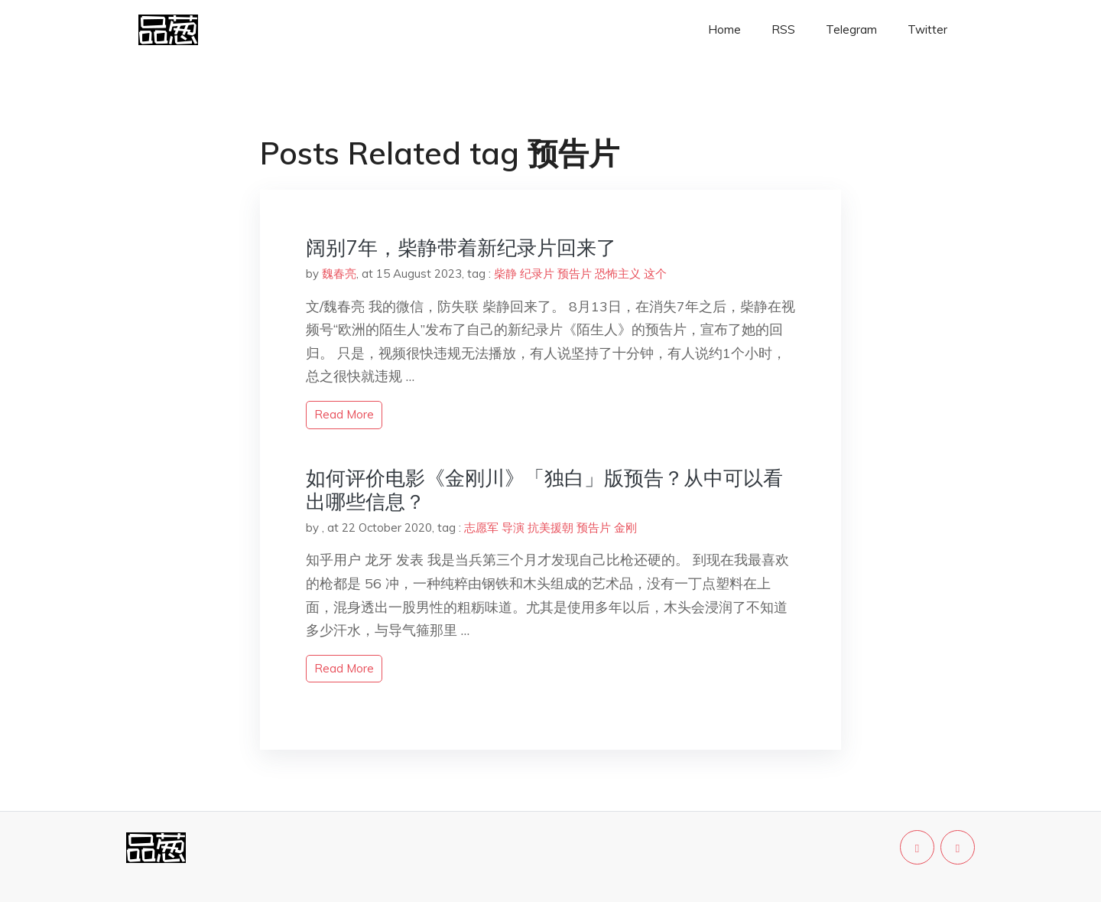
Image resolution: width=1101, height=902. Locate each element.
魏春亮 (339, 273)
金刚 (625, 527)
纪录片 (537, 273)
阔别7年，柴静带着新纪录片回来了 (461, 247)
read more (344, 414)
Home (724, 29)
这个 (655, 273)
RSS (783, 29)
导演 (513, 527)
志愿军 (481, 527)
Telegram (851, 29)
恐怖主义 (618, 273)
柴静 (505, 273)
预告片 (574, 273)
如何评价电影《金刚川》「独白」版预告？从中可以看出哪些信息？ (544, 489)
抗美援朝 (550, 527)
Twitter (927, 29)
